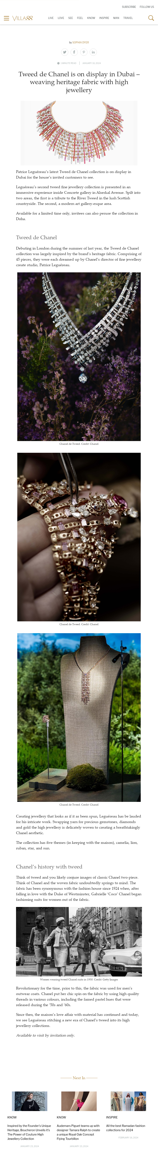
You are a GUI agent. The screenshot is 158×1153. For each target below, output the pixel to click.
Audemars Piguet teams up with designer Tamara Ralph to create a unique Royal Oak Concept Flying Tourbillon (78, 1132)
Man (116, 18)
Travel (128, 18)
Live (51, 18)
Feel (80, 18)
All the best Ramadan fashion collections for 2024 (125, 1128)
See (70, 18)
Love (61, 18)
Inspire (104, 18)
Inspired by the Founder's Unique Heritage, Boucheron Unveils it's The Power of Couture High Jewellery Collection (29, 1132)
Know (91, 18)
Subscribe (129, 6)
